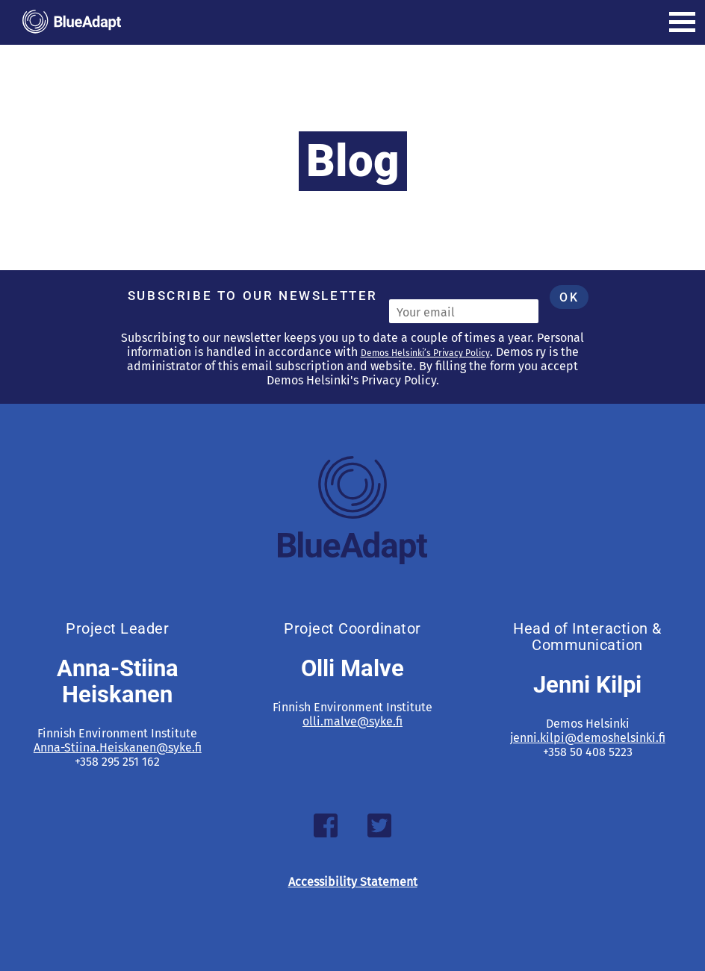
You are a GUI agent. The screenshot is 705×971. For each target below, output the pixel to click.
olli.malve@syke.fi (352, 721)
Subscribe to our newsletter (253, 295)
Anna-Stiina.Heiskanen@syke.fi (118, 747)
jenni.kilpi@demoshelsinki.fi (587, 738)
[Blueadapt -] (71, 22)
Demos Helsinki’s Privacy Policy (425, 353)
